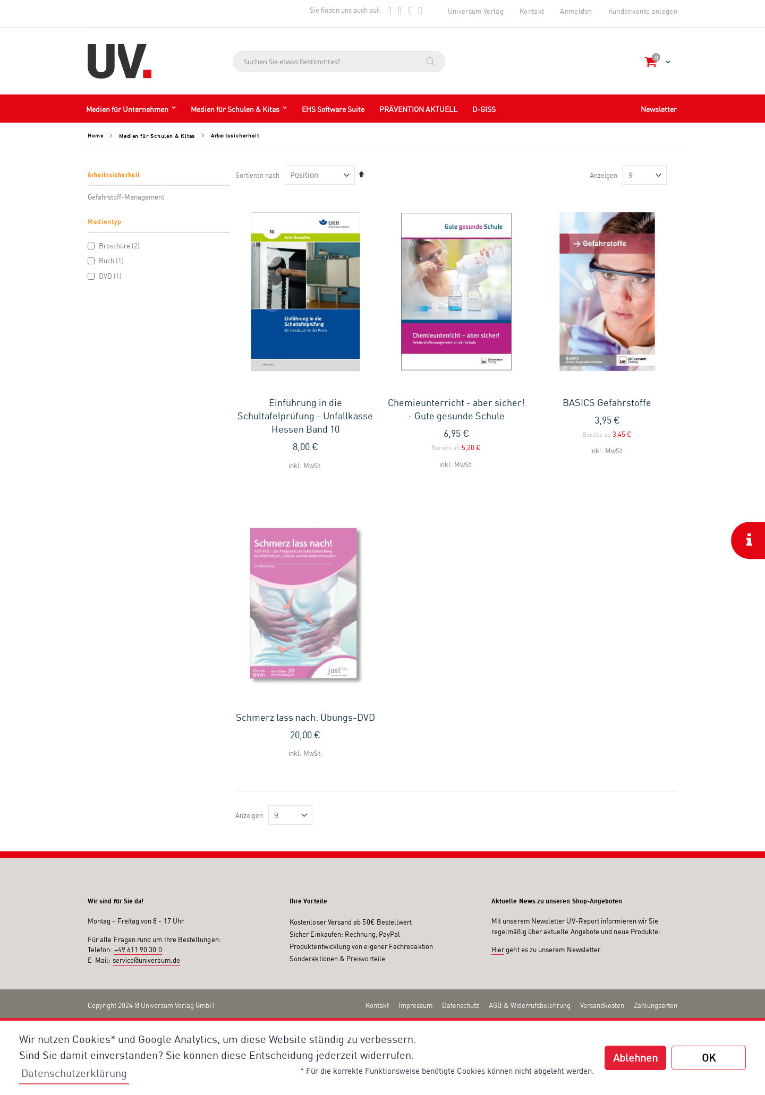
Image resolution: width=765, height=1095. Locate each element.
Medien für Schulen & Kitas (157, 136)
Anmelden (576, 11)
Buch (107, 260)
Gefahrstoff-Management (126, 197)
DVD (106, 276)
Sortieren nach (257, 175)
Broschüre (115, 246)
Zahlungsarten (655, 852)
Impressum (415, 852)
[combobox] (339, 61)
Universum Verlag (476, 11)
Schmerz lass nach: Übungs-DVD (305, 564)
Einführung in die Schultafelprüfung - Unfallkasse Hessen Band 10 (305, 415)
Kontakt (532, 11)
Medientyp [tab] (105, 222)
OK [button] (709, 1057)
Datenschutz (460, 852)
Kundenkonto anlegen (642, 11)
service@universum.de (146, 807)
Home (96, 135)
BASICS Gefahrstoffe (607, 402)
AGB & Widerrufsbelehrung (530, 852)
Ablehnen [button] (635, 1057)
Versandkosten (602, 852)
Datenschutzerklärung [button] (74, 1073)
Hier (497, 796)
